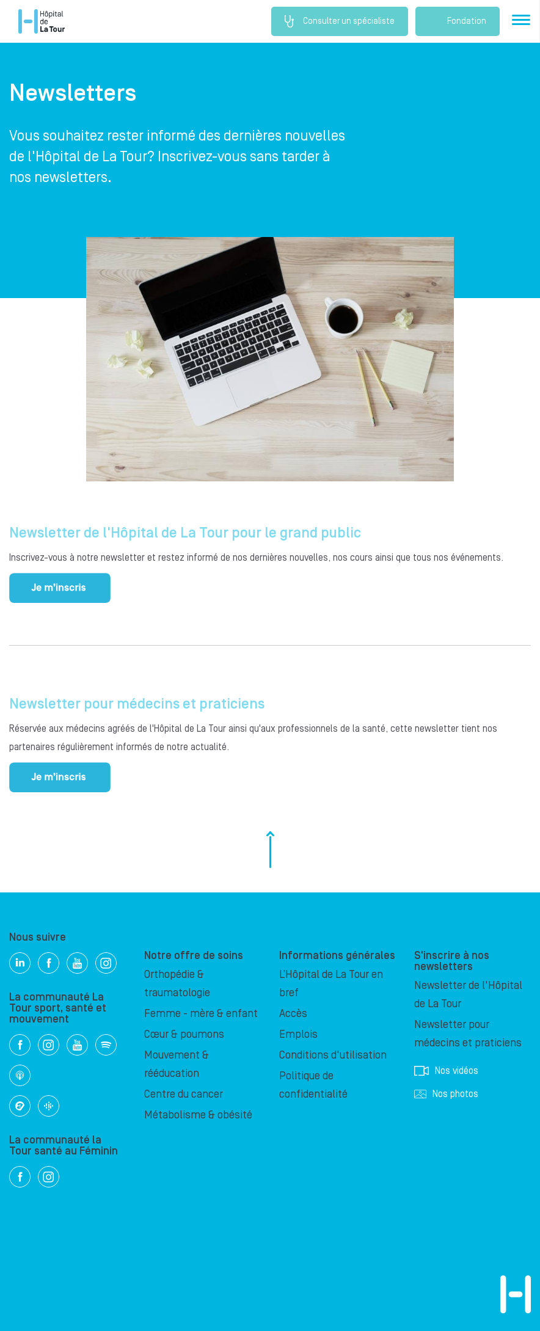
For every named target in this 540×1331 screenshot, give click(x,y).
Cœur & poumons (184, 1034)
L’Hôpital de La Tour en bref (331, 983)
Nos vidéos (446, 1071)
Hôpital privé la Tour (41, 21)
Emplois (298, 1034)
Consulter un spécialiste (340, 21)
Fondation (457, 21)
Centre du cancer (183, 1094)
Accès (293, 1013)
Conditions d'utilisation (333, 1055)
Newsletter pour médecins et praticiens (468, 1033)
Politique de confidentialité (313, 1085)
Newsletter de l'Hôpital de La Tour (468, 994)
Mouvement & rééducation (176, 1064)
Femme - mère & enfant (201, 1013)
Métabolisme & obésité (198, 1115)
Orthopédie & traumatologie (177, 983)
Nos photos (446, 1094)
